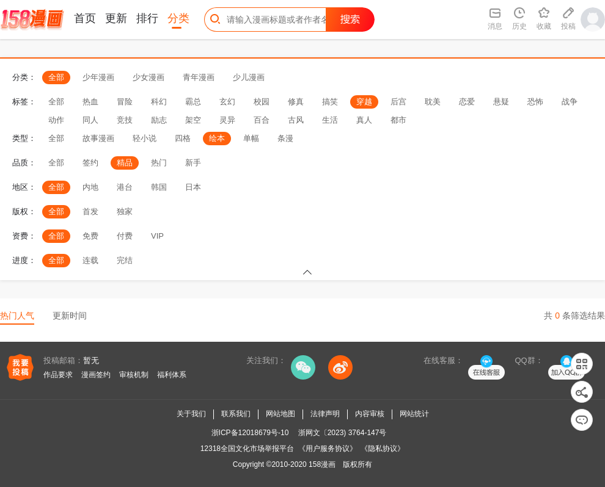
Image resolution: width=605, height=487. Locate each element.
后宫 (398, 101)
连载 (90, 260)
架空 (193, 119)
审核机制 (133, 374)
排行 (147, 18)
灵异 (227, 119)
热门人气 (17, 315)
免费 (90, 235)
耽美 (433, 101)
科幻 (159, 101)
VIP (157, 235)
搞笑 (330, 101)
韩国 (159, 187)
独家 (125, 211)
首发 (90, 211)
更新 (116, 18)
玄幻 (227, 101)
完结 (125, 260)
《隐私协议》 (383, 448)
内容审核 (369, 413)
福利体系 (171, 374)
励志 (159, 119)
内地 (90, 187)
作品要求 (58, 374)
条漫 (285, 138)
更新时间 (70, 315)
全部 (56, 77)
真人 (364, 119)
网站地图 (280, 413)
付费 (125, 235)
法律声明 (325, 413)
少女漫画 (148, 77)
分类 (178, 18)
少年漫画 (98, 77)
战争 (570, 101)
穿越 (364, 101)
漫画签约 (96, 374)
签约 (90, 162)
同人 (90, 119)
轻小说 (144, 138)
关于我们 (191, 413)
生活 (330, 119)
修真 (296, 101)
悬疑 (501, 101)
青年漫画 (199, 77)
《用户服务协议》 (327, 448)
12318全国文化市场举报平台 (247, 448)
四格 (183, 138)
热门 (159, 162)
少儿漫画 (249, 77)
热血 (90, 101)
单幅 (251, 138)
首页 (85, 18)
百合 (262, 119)
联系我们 (236, 413)
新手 (193, 162)
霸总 (193, 101)
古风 (296, 119)
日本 (193, 187)
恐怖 (535, 101)
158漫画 (322, 464)
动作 (56, 119)
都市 (398, 119)
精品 (125, 162)
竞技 (125, 119)
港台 (125, 187)
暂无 (91, 360)
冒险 (125, 101)
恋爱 (467, 101)
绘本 (217, 138)
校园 (262, 101)
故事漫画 (98, 138)
